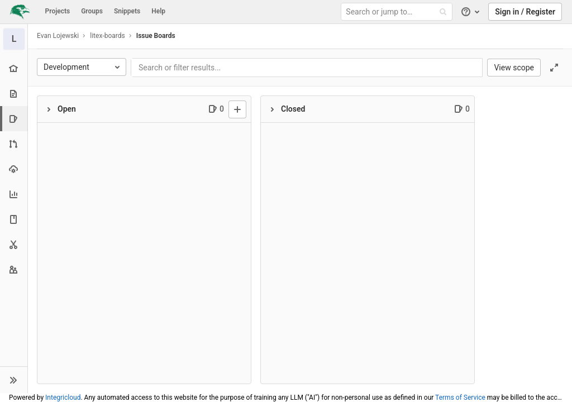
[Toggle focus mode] (554, 67)
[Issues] (14, 118)
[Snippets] (13, 244)
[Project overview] (13, 68)
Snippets (127, 11)
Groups (92, 11)
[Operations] (13, 168)
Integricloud (62, 397)
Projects (57, 11)
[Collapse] (48, 109)
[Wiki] (13, 219)
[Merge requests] (13, 143)
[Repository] (13, 93)
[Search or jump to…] (398, 12)
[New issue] (237, 109)
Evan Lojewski (58, 36)
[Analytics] (13, 194)
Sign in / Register (525, 11)
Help (158, 11)
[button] (13, 379)
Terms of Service (460, 397)
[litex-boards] (14, 39)
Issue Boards (155, 36)
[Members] (13, 269)
